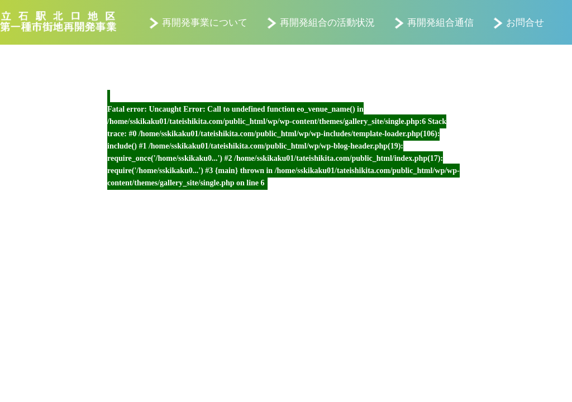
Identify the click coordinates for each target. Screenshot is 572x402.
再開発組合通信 (440, 22)
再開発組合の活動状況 (327, 22)
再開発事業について (204, 22)
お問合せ (525, 22)
